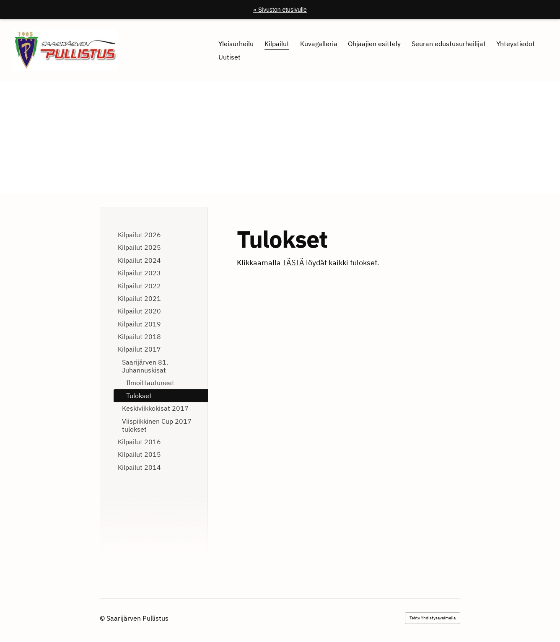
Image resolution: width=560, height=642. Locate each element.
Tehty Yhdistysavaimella (433, 618)
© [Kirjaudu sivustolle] (103, 618)
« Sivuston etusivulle (280, 9)
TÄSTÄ (293, 262)
